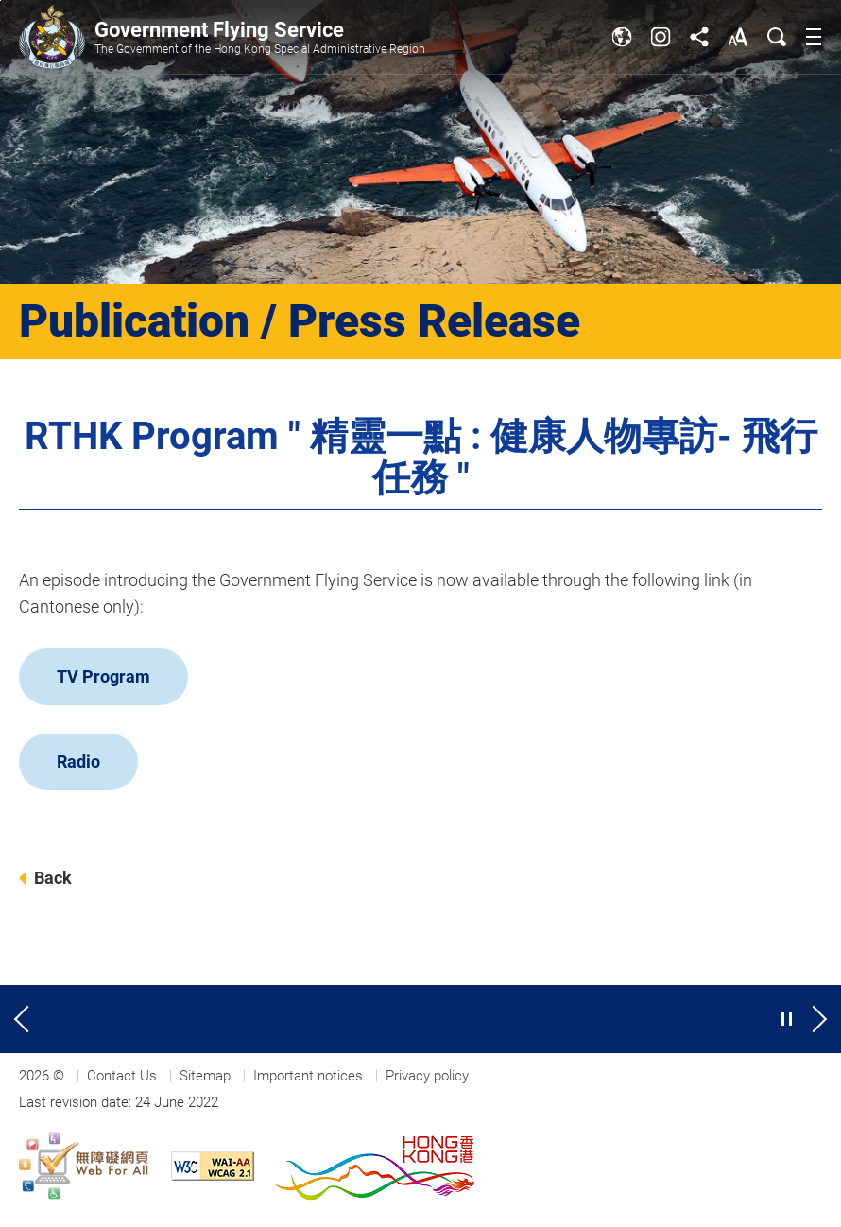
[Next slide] (817, 1019)
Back (53, 878)
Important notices (308, 1075)
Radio (78, 761)
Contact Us (122, 1075)
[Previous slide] (24, 1019)
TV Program (103, 676)
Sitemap (205, 1075)
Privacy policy (427, 1075)
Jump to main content (0, 0)
